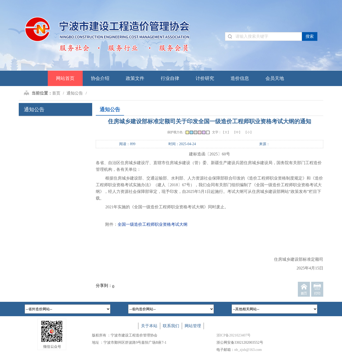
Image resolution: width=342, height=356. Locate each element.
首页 (56, 93)
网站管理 (193, 326)
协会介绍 (100, 78)
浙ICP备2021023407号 (233, 335)
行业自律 (170, 78)
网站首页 (65, 78)
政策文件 (135, 78)
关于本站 (149, 326)
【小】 (248, 132)
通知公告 (74, 93)
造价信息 (240, 78)
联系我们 (171, 326)
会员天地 (274, 78)
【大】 (226, 132)
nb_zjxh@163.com (248, 350)
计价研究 (205, 78)
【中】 (237, 132)
